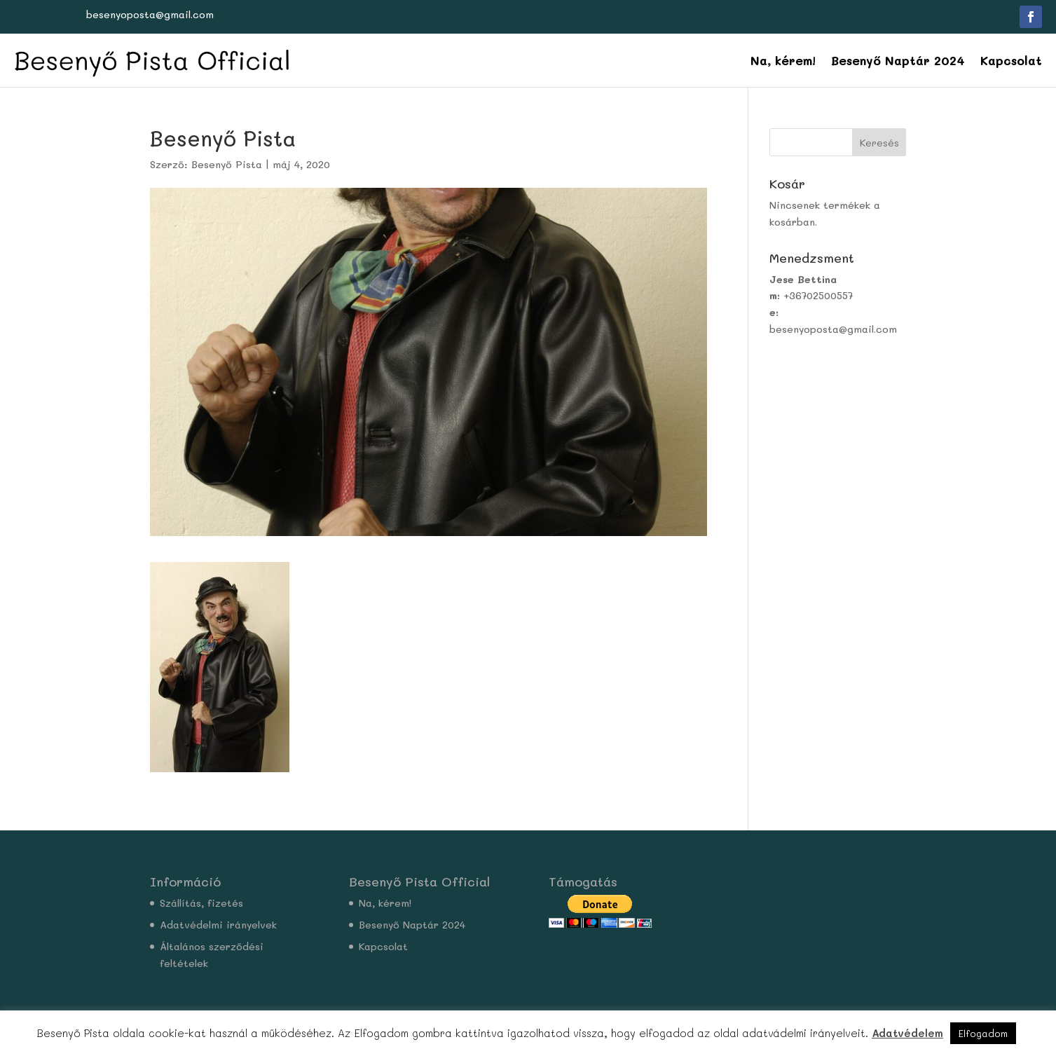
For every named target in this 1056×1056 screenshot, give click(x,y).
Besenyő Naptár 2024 (898, 60)
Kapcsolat (1011, 60)
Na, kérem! (783, 60)
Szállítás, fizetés (201, 903)
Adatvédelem (907, 1033)
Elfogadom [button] (983, 1033)
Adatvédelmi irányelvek (218, 924)
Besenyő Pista (226, 164)
